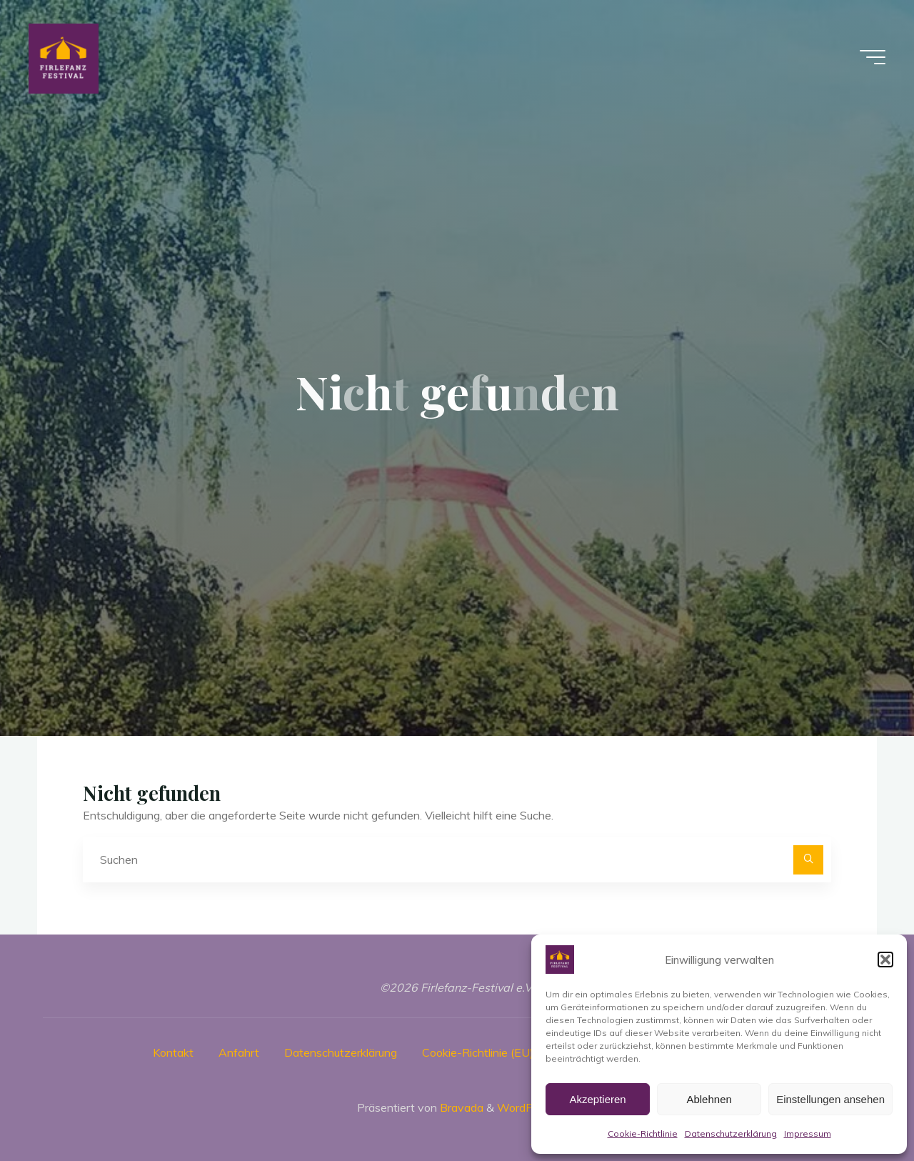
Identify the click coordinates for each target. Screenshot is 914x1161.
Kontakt (173, 1052)
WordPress (526, 1107)
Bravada (460, 1107)
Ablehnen (708, 1099)
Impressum (807, 1133)
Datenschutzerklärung (731, 1133)
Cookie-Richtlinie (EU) (477, 1052)
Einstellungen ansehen (830, 1099)
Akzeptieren (597, 1099)
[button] (885, 959)
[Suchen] (808, 860)
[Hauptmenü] (872, 57)
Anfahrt (239, 1052)
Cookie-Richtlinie (643, 1133)
